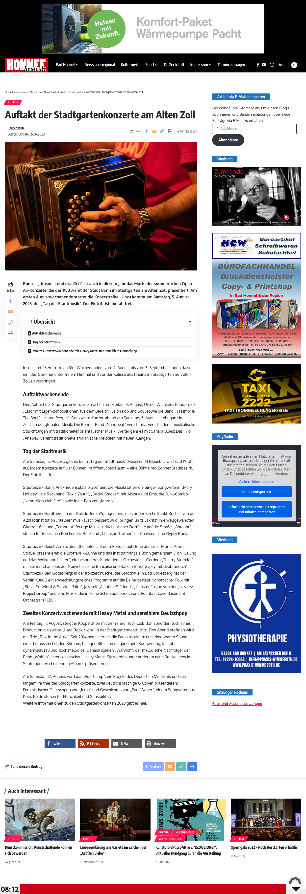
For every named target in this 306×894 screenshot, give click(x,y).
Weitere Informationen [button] (256, 483)
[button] (272, 65)
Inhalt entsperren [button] (256, 493)
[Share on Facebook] (146, 133)
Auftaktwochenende (47, 336)
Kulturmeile (185, 849)
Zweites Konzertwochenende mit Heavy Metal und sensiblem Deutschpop (86, 353)
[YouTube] (263, 65)
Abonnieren (229, 140)
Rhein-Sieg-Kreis (170, 856)
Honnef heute (17, 130)
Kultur (14, 103)
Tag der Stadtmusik (47, 344)
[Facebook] (257, 65)
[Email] (154, 133)
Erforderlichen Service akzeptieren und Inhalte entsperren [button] (257, 510)
